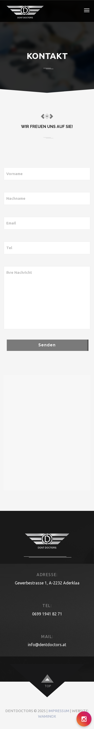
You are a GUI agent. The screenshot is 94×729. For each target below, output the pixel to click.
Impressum (58, 711)
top (48, 686)
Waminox (47, 716)
